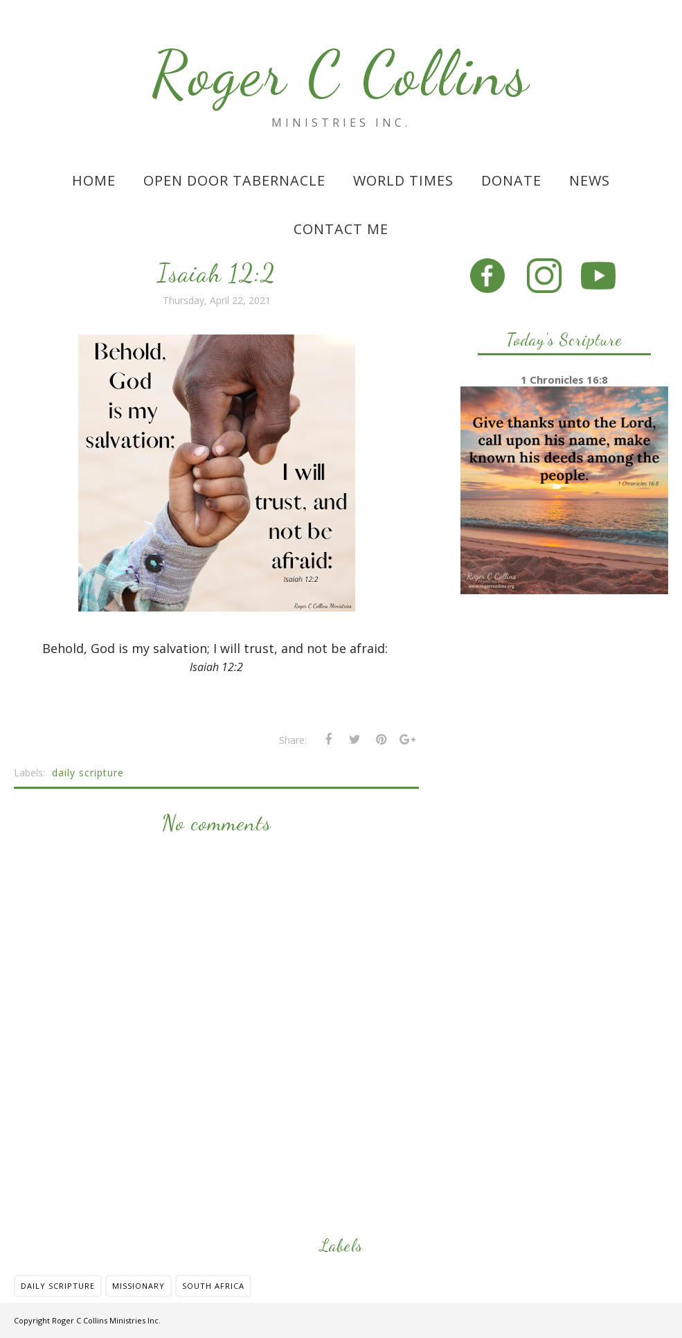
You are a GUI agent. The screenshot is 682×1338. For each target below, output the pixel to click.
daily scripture (88, 772)
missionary (138, 1286)
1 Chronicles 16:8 (564, 379)
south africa (213, 1286)
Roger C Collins (341, 73)
